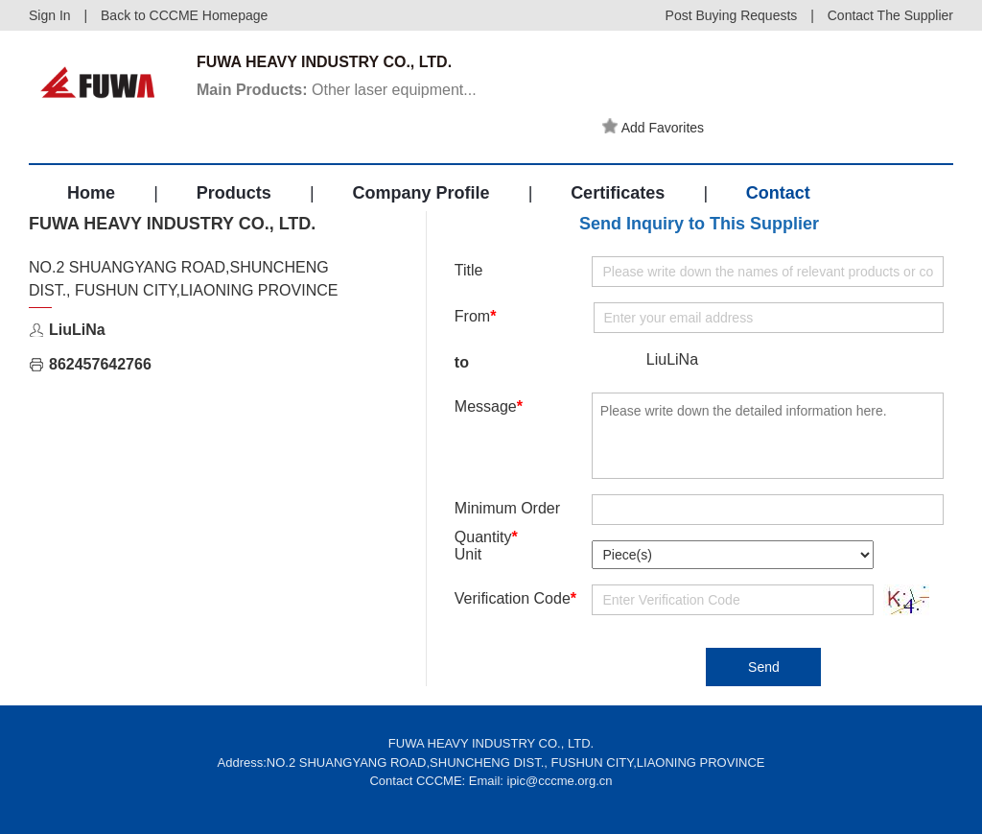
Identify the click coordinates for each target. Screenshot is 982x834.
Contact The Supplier (890, 15)
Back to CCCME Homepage (184, 15)
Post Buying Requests (732, 15)
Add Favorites (653, 126)
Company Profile (420, 193)
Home (91, 193)
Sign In (50, 15)
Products (234, 193)
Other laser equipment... (337, 90)
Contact (778, 193)
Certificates (618, 193)
